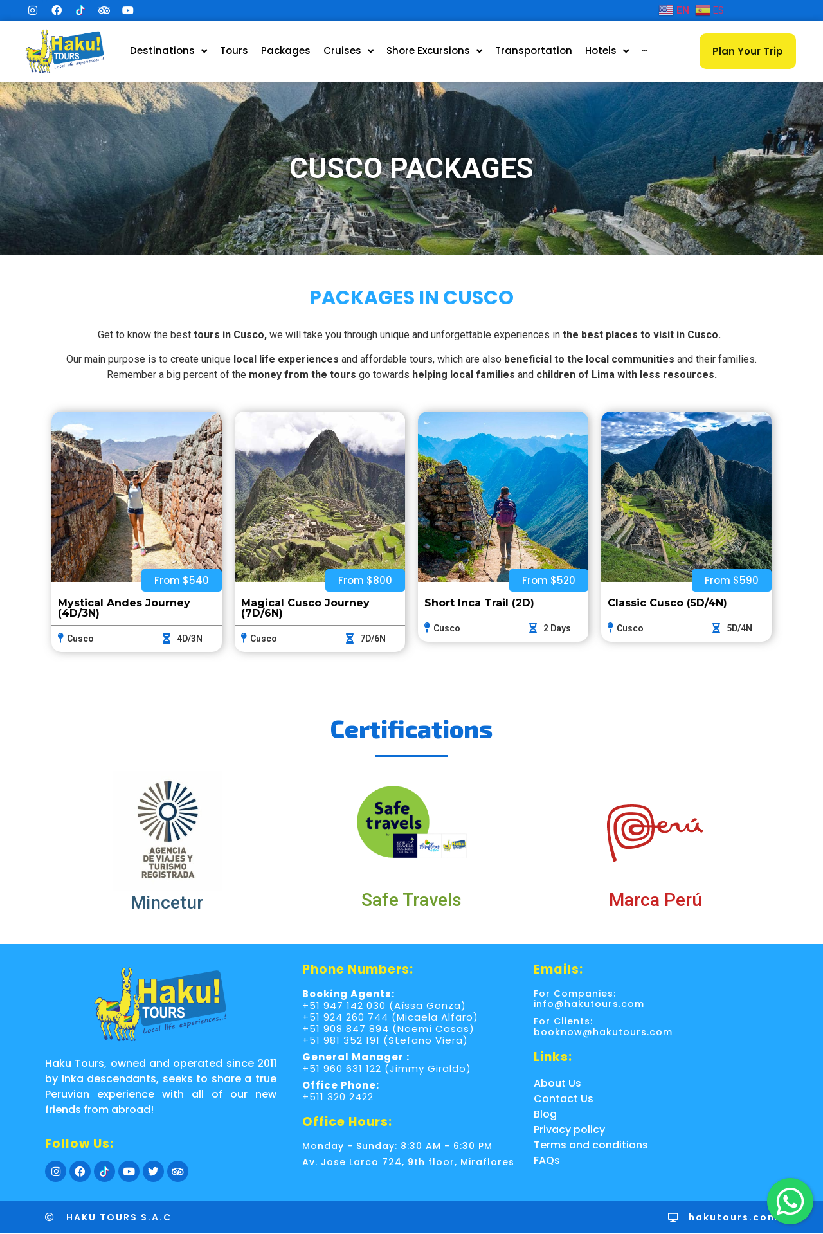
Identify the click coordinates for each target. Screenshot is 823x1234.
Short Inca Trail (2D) (479, 603)
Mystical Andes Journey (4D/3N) (124, 608)
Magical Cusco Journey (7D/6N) (305, 608)
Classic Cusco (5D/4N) (667, 603)
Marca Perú (655, 900)
